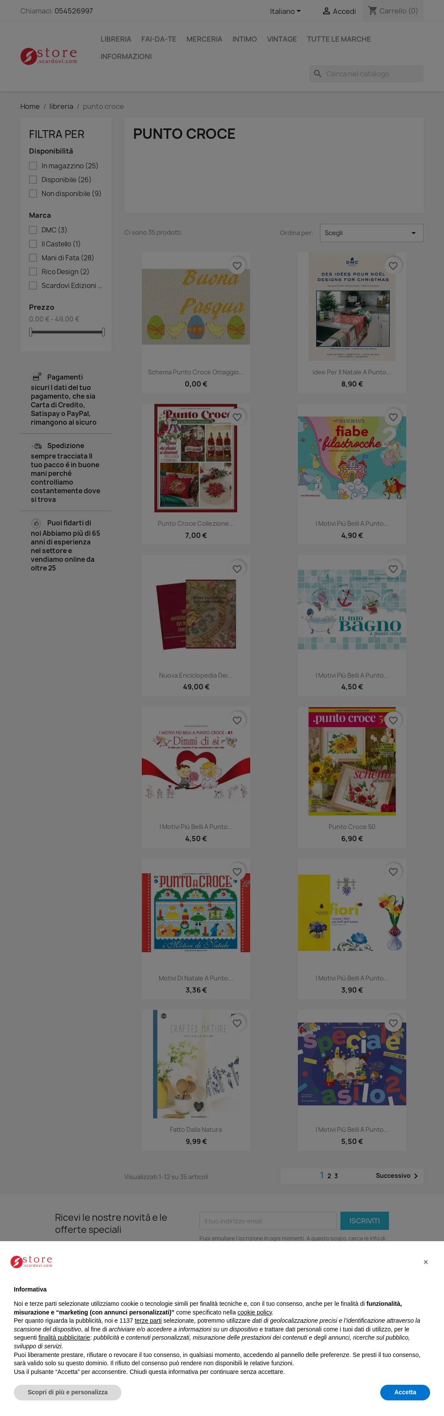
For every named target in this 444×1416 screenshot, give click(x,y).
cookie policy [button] (255, 1312)
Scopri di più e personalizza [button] (68, 1392)
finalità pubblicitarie (64, 1337)
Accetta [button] (405, 1392)
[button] (426, 1262)
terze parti (148, 1320)
